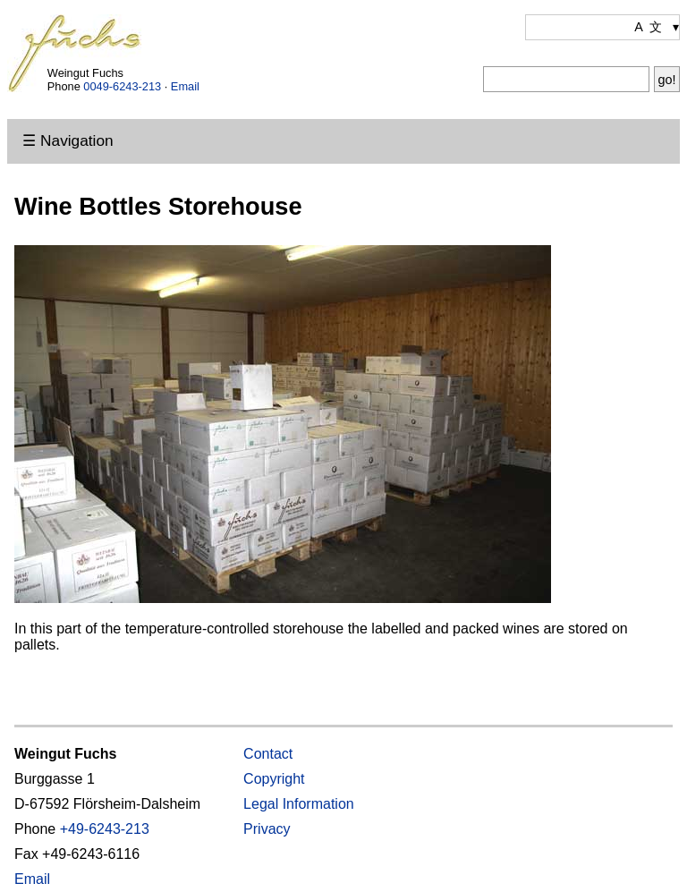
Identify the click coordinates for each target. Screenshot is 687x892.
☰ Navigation (67, 140)
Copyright (273, 778)
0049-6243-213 (122, 86)
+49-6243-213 (104, 829)
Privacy (266, 829)
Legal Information (298, 803)
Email (185, 86)
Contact (268, 753)
